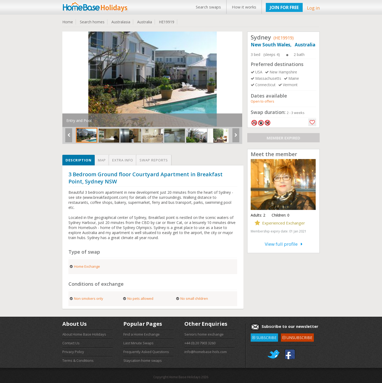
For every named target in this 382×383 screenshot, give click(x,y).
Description (79, 160)
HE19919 (166, 21)
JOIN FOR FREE (284, 7)
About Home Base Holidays (84, 334)
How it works (244, 7)
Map (102, 160)
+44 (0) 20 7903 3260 (199, 343)
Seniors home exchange (204, 334)
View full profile (283, 244)
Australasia (120, 21)
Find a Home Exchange (141, 334)
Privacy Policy (73, 351)
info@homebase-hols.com (205, 351)
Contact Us (71, 343)
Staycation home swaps (142, 360)
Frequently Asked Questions (146, 351)
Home (67, 21)
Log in (313, 8)
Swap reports (154, 160)
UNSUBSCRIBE (297, 336)
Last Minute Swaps (138, 343)
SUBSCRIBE (264, 336)
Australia (144, 21)
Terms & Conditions (78, 360)
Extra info (122, 160)
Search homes (92, 21)
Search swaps (208, 7)
